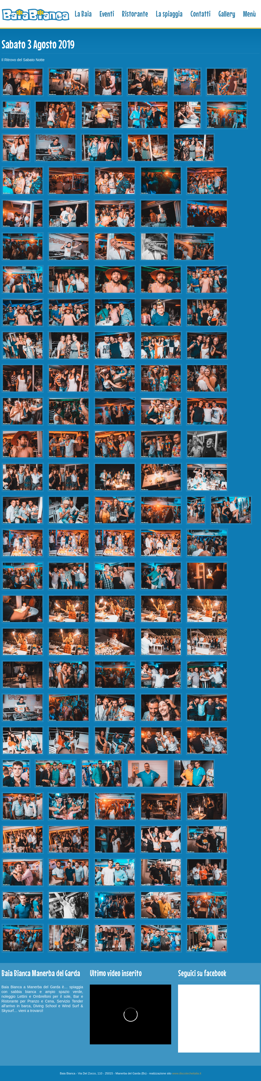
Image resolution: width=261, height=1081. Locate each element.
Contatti (200, 13)
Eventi (107, 13)
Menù (249, 13)
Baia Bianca (36, 15)
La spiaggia (169, 13)
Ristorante (135, 13)
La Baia (83, 13)
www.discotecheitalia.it (186, 1073)
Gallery (226, 13)
